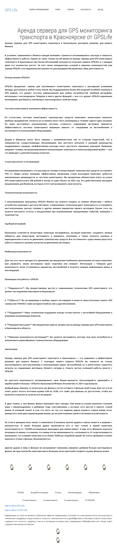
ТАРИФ (70, 9)
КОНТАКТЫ (86, 9)
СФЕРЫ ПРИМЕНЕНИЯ (39, 9)
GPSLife (20, 492)
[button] (58, 492)
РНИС (57, 9)
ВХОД (100, 9)
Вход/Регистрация (39, 492)
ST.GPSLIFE (90, 500)
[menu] (66, 9)
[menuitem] (39, 9)
